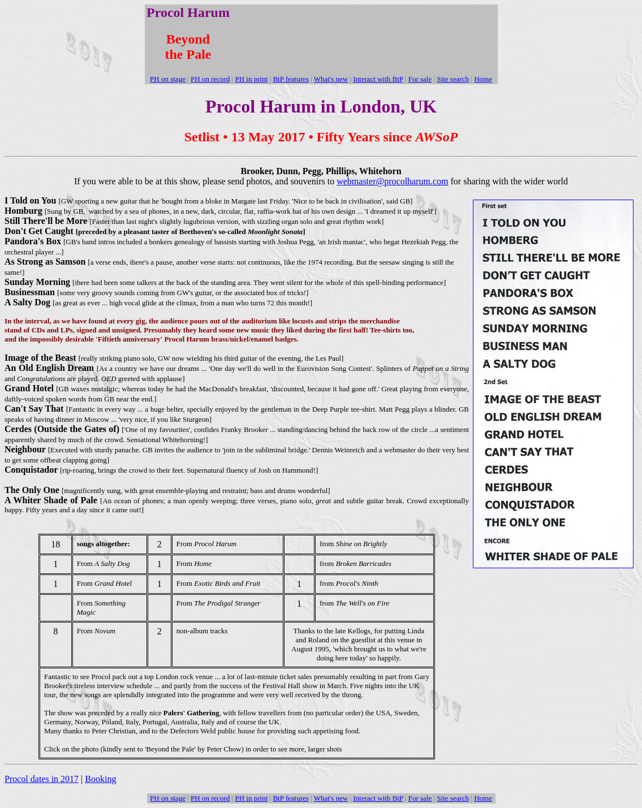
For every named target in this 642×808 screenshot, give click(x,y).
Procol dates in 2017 (42, 779)
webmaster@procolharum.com (392, 181)
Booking (100, 779)
